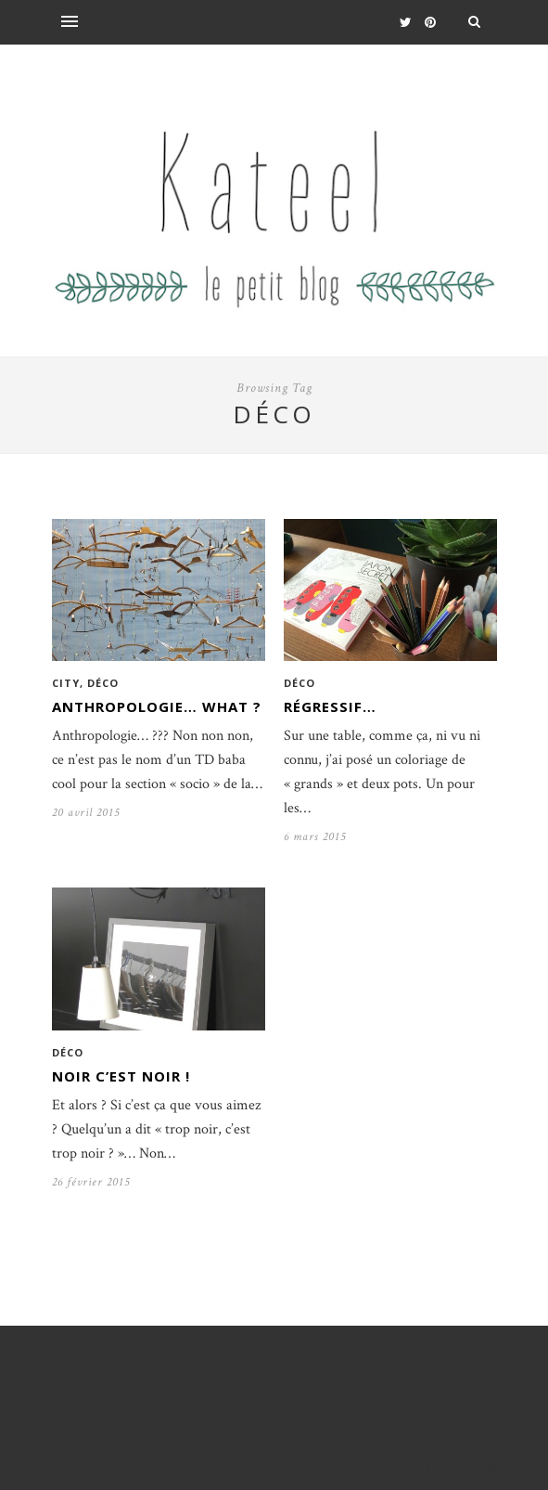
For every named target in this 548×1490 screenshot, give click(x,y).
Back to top (449, 1466)
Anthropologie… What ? (156, 706)
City (66, 683)
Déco (103, 683)
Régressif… (330, 706)
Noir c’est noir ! (121, 1076)
